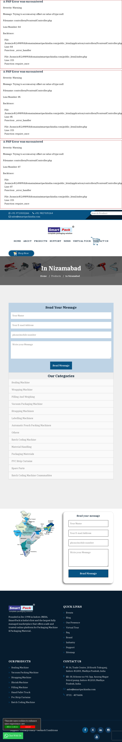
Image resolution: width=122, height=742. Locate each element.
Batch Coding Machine (24, 439)
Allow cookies (12, 727)
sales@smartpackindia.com (24, 216)
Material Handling (22, 446)
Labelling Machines (22, 418)
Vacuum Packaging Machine (27, 403)
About (27, 241)
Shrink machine (19, 682)
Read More (38, 630)
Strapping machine (21, 677)
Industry (70, 642)
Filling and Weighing (23, 396)
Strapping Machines (23, 411)
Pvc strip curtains (20, 697)
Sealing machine (20, 667)
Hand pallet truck (20, 692)
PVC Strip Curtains (22, 461)
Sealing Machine (21, 382)
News (67, 241)
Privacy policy (31, 723)
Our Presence (73, 622)
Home (17, 241)
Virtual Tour (82, 241)
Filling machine (19, 687)
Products (40, 241)
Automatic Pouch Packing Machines (31, 425)
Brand (69, 637)
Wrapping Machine (22, 389)
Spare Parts (18, 468)
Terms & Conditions (47, 730)
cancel (27, 727)
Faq (68, 632)
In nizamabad (72, 276)
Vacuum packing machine (24, 672)
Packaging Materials (23, 453)
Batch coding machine (23, 702)
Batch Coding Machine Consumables (32, 475)
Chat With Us (13, 735)
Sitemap (70, 652)
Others (15, 432)
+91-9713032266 (19, 213)
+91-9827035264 (43, 213)
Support (55, 241)
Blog (68, 617)
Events (69, 612)
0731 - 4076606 (74, 695)
